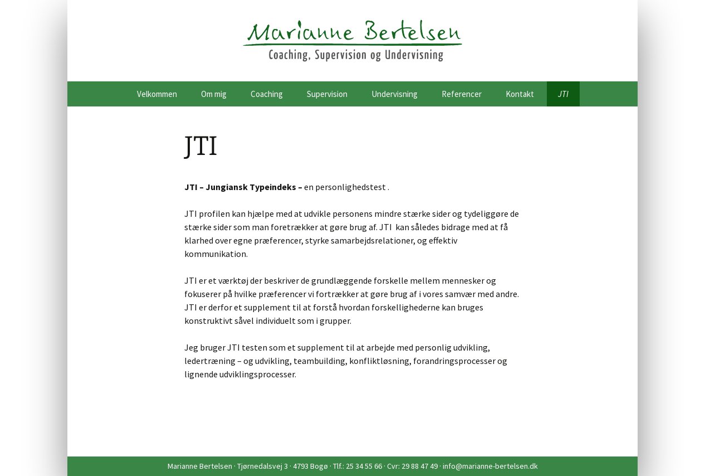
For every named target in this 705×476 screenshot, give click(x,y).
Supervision (327, 94)
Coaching (267, 94)
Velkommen (157, 94)
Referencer (462, 94)
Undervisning (394, 94)
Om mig (214, 94)
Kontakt (520, 94)
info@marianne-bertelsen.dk (490, 466)
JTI (563, 94)
